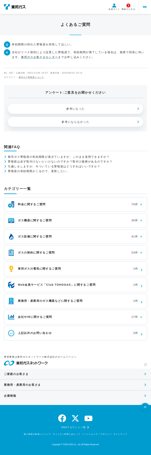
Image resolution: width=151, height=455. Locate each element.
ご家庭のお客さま (16, 374)
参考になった (75, 108)
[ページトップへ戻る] (145, 407)
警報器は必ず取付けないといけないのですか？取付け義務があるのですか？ (60, 161)
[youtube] (89, 418)
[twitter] (75, 418)
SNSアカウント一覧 (73, 427)
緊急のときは (127, 7)
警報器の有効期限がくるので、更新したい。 (39, 171)
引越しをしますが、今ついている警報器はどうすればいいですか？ (54, 166)
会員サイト (113, 7)
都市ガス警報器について (31, 77)
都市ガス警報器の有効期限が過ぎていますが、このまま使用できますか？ (59, 156)
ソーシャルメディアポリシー (97, 434)
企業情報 (10, 395)
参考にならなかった (75, 121)
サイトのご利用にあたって (66, 434)
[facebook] (62, 418)
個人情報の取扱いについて (37, 434)
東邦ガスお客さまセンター (39, 57)
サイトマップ (120, 434)
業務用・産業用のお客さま (22, 384)
